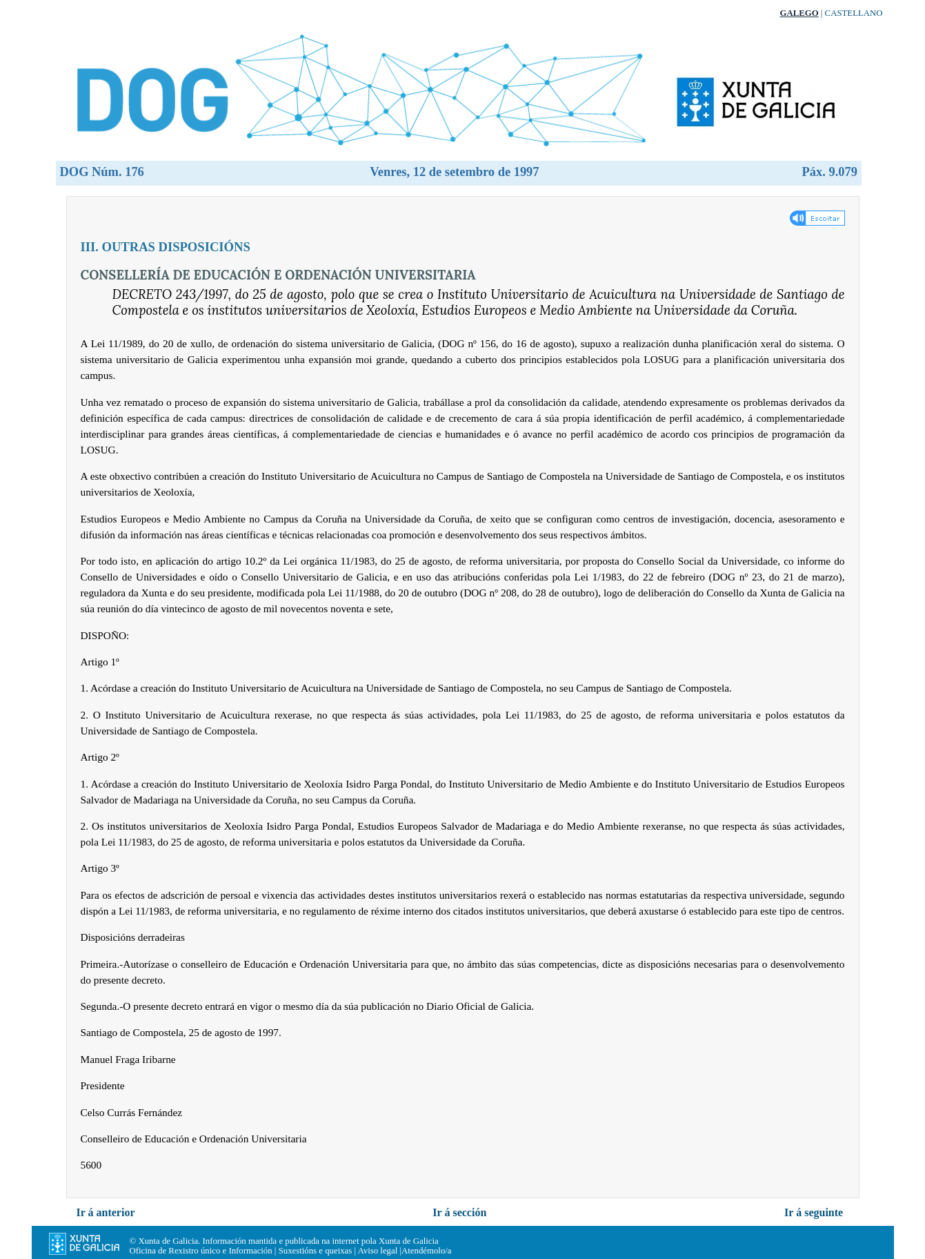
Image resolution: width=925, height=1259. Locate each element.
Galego (798, 13)
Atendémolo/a (426, 1251)
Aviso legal (378, 1251)
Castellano (854, 13)
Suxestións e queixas (315, 1251)
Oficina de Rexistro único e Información (201, 1251)
